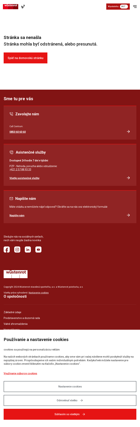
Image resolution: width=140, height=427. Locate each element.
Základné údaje (12, 312)
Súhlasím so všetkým (70, 414)
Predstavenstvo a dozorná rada (22, 318)
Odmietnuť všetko (70, 400)
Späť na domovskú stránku (25, 58)
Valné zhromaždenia (16, 323)
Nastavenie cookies (39, 292)
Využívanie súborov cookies (20, 373)
